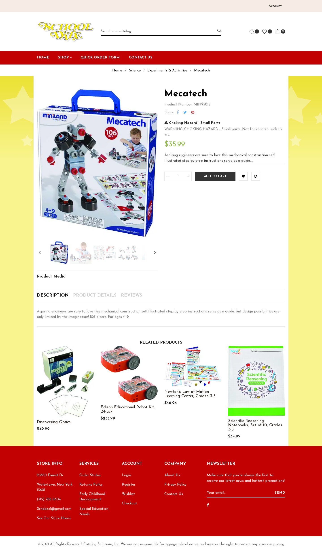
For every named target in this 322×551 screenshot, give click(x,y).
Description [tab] (53, 295)
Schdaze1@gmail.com (54, 509)
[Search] (161, 31)
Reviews (131, 295)
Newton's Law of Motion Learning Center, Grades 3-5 (190, 394)
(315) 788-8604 (49, 499)
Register (128, 484)
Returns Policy (91, 484)
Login (126, 475)
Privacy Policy (175, 484)
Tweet (185, 112)
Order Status (90, 475)
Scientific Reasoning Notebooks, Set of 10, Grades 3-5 (255, 425)
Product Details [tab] (95, 295)
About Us (172, 475)
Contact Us (173, 494)
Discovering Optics (54, 422)
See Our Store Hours (54, 518)
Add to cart (215, 176)
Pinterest (192, 112)
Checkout (129, 503)
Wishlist (128, 494)
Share (178, 112)
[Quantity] (178, 176)
